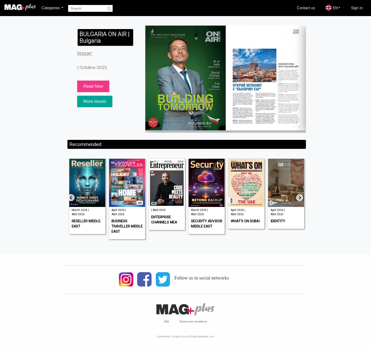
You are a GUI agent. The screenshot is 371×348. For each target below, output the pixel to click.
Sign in (356, 8)
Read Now (93, 86)
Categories (52, 8)
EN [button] (333, 8)
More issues (94, 101)
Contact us (306, 8)
